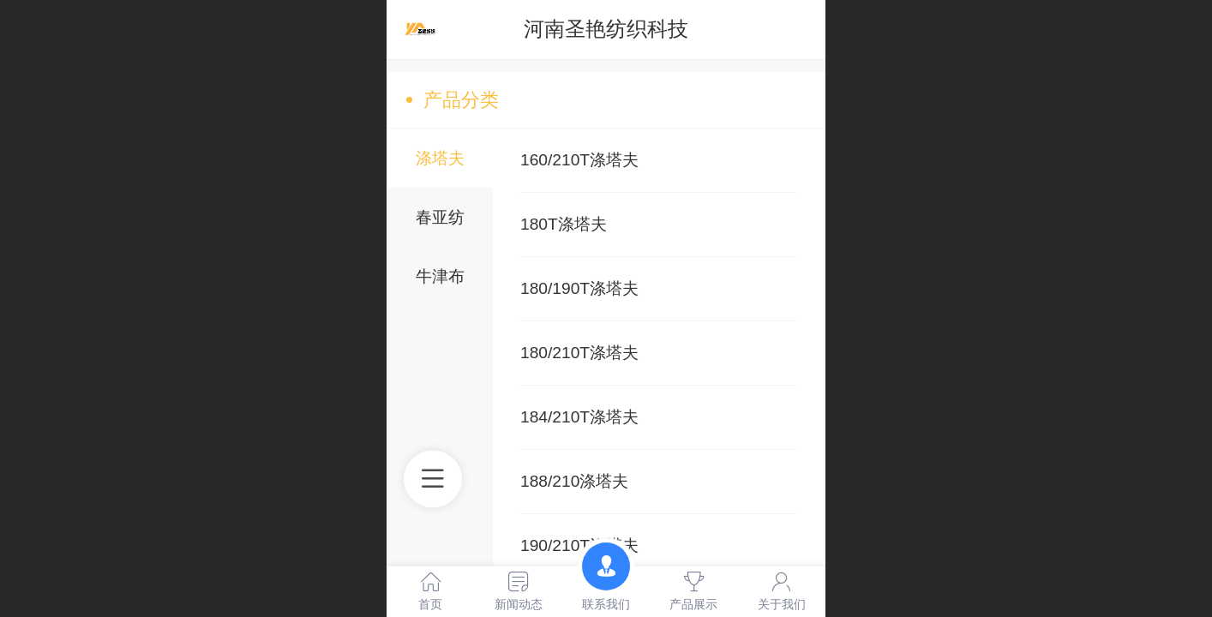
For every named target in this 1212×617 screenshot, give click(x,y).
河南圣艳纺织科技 (606, 28)
